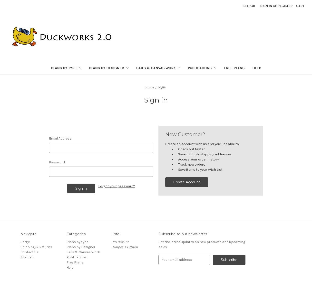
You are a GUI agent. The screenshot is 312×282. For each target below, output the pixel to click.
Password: (57, 162)
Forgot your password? (116, 186)
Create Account (186, 182)
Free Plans (234, 68)
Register (284, 6)
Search (249, 6)
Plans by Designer (108, 68)
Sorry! (25, 242)
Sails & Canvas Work (158, 68)
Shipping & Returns (36, 247)
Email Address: (60, 138)
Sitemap (27, 257)
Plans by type (66, 68)
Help (256, 68)
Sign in (266, 6)
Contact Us (29, 252)
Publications (202, 68)
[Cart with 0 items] (300, 6)
